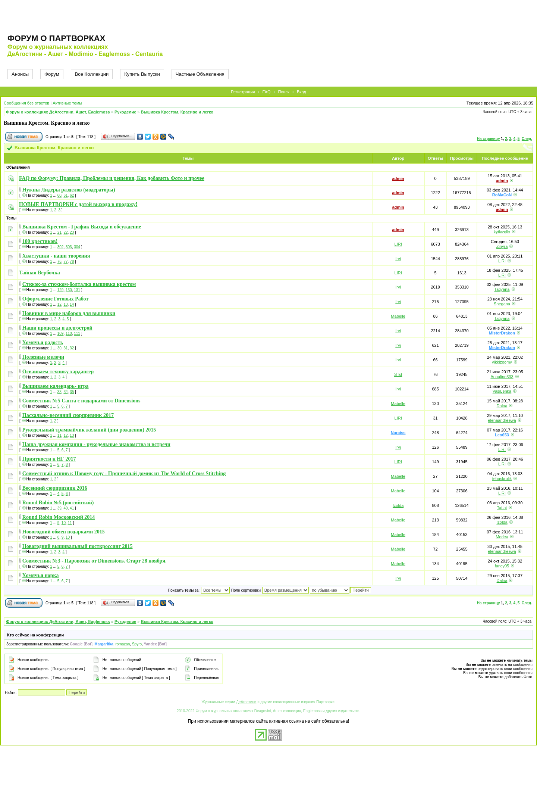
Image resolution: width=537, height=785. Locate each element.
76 (59, 261)
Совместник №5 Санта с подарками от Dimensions (81, 401)
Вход (301, 92)
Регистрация (243, 92)
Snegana (502, 304)
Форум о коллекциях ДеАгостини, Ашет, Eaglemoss (58, 112)
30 (59, 348)
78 (72, 261)
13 (65, 304)
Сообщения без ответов (26, 103)
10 (64, 523)
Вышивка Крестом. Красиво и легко (177, 112)
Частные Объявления (200, 74)
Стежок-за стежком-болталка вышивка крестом (79, 284)
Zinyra (502, 246)
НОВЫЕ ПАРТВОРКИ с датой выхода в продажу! (78, 204)
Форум (51, 74)
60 (59, 195)
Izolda (398, 505)
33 (59, 392)
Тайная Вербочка (39, 272)
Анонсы (20, 74)
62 (72, 195)
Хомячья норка (40, 575)
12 (59, 304)
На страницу (488, 139)
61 (65, 195)
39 (59, 508)
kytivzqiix (502, 232)
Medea (502, 537)
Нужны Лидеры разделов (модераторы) (68, 190)
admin (398, 178)
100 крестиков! (40, 241)
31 (65, 348)
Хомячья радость (42, 342)
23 (72, 232)
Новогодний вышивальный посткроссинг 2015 (77, 546)
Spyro (137, 644)
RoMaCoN (502, 195)
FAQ (266, 92)
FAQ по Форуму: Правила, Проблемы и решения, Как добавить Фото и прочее (111, 178)
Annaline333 (501, 376)
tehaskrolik (502, 478)
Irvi (398, 258)
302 (60, 247)
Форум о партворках (56, 38)
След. (527, 139)
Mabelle (398, 316)
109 (60, 333)
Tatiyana (501, 289)
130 (69, 290)
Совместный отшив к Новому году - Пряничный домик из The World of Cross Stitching (124, 473)
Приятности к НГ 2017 (49, 459)
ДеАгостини (246, 702)
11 (59, 435)
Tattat (502, 507)
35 (72, 392)
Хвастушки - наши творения (56, 256)
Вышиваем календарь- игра (55, 386)
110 (69, 333)
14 (72, 304)
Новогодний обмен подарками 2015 (63, 532)
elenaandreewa (502, 420)
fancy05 (502, 566)
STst (398, 374)
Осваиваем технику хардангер (58, 371)
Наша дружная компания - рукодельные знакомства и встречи (96, 444)
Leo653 (502, 435)
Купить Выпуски (142, 74)
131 (77, 290)
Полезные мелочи (43, 357)
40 (65, 508)
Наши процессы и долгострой (57, 328)
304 (77, 247)
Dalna (502, 406)
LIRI (398, 244)
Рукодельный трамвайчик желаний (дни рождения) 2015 (89, 430)
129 (60, 290)
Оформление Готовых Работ (55, 299)
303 (69, 247)
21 (59, 232)
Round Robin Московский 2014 (58, 517)
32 (72, 348)
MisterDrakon (502, 333)
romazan (122, 644)
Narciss (398, 432)
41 (72, 508)
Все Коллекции (92, 74)
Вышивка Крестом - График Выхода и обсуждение (81, 227)
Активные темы (67, 103)
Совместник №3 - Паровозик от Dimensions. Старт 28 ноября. (94, 561)
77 (65, 261)
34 (65, 392)
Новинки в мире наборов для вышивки (69, 313)
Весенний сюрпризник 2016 (54, 488)
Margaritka (103, 644)
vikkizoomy (502, 362)
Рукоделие (125, 112)
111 (77, 333)
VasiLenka (502, 391)
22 (65, 232)
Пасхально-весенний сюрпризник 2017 (68, 415)
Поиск (283, 92)
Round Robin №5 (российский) (58, 502)
